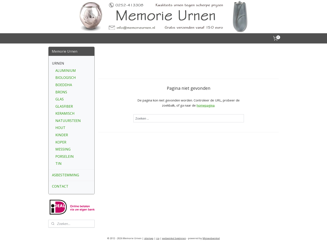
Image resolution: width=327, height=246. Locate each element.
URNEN (58, 63)
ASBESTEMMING (65, 175)
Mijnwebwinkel (211, 238)
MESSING (63, 149)
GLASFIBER (64, 106)
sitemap (148, 238)
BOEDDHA (63, 84)
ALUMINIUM (65, 70)
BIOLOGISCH (65, 77)
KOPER (60, 142)
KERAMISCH (65, 113)
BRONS (61, 92)
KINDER (61, 135)
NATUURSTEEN (68, 120)
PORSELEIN (64, 156)
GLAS (59, 99)
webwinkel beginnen (174, 238)
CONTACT (60, 186)
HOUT (60, 127)
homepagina (206, 105)
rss (157, 238)
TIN (58, 163)
